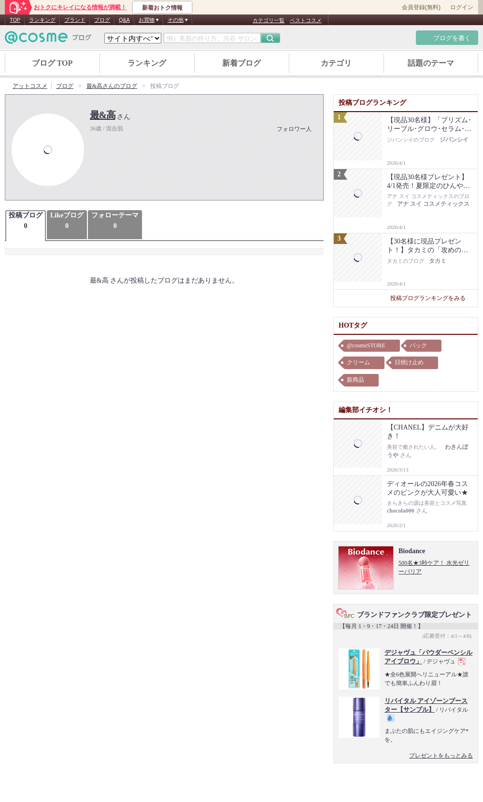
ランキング (42, 20)
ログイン (461, 7)
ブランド (74, 20)
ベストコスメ (306, 20)
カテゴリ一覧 (268, 20)
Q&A (124, 20)
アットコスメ (30, 86)
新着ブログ (241, 63)
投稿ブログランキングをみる (431, 298)
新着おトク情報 (162, 7)
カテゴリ (336, 63)
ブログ (102, 20)
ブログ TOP (52, 63)
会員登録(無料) (421, 7)
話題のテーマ (431, 63)
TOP (15, 20)
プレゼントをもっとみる (441, 755)
